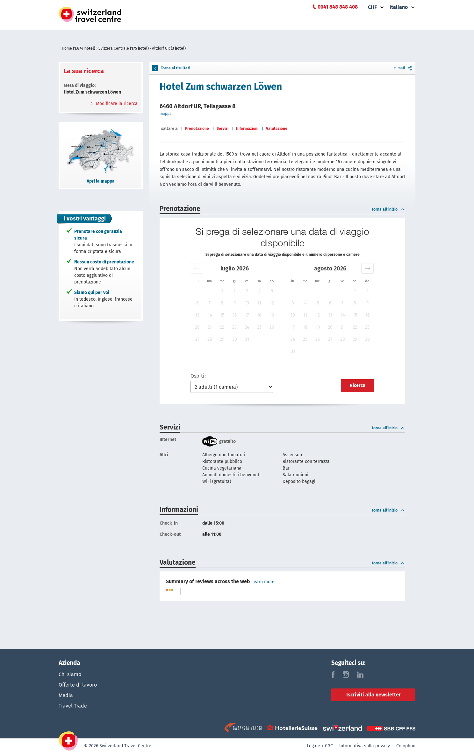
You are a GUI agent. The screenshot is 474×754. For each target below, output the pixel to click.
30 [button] (234, 339)
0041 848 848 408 (338, 7)
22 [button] (222, 327)
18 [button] (259, 315)
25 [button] (259, 327)
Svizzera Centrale (124, 48)
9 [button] (234, 303)
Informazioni (247, 128)
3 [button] (247, 291)
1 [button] (222, 291)
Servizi (222, 128)
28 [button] (209, 339)
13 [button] (197, 315)
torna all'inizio (388, 209)
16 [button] (235, 315)
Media (66, 696)
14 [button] (210, 315)
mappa (166, 113)
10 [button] (247, 303)
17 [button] (247, 315)
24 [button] (247, 327)
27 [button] (197, 339)
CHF (372, 7)
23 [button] (234, 327)
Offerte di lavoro (78, 685)
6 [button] (197, 303)
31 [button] (247, 339)
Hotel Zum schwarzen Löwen (221, 86)
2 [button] (234, 291)
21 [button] (210, 327)
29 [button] (222, 339)
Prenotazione (197, 128)
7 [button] (210, 303)
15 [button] (222, 315)
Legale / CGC (320, 746)
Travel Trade (73, 707)
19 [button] (272, 315)
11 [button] (259, 303)
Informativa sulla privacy (364, 746)
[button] (197, 268)
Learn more (263, 581)
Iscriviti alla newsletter (373, 695)
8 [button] (222, 303)
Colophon (405, 746)
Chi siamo (70, 674)
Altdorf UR (169, 48)
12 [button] (272, 303)
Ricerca (357, 385)
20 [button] (197, 327)
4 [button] (259, 291)
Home (79, 48)
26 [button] (271, 327)
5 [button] (272, 291)
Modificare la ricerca (116, 103)
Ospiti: (198, 376)
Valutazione (276, 128)
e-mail (403, 68)
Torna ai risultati (171, 68)
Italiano (399, 7)
